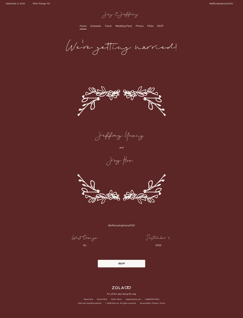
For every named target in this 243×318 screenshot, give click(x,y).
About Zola (88, 299)
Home (83, 25)
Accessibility (145, 303)
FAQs (150, 25)
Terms (162, 303)
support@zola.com (133, 299)
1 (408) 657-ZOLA (152, 299)
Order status (116, 299)
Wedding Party (123, 25)
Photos (139, 25)
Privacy (155, 303)
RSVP (160, 25)
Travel (108, 25)
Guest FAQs (102, 299)
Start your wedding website (89, 303)
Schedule (95, 25)
